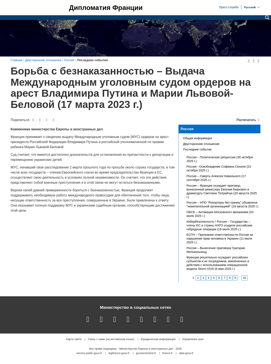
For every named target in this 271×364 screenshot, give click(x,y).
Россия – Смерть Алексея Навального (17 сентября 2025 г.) (216, 178)
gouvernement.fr (146, 353)
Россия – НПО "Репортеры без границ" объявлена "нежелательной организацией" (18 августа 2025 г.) (223, 204)
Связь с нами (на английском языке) (111, 339)
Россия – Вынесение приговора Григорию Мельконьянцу (216, 250)
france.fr (167, 353)
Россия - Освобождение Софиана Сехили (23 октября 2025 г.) (219, 168)
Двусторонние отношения (201, 144)
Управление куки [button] (192, 339)
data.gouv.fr (186, 353)
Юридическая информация (158, 339)
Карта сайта (73, 339)
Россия (187, 129)
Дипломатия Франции (106, 7)
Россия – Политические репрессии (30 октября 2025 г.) (220, 159)
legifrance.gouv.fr (119, 353)
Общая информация (197, 138)
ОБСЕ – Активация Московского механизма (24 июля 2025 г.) (220, 214)
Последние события (197, 149)
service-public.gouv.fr (89, 353)
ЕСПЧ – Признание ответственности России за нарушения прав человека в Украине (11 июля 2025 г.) (220, 238)
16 (244, 277)
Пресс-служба (228, 7)
